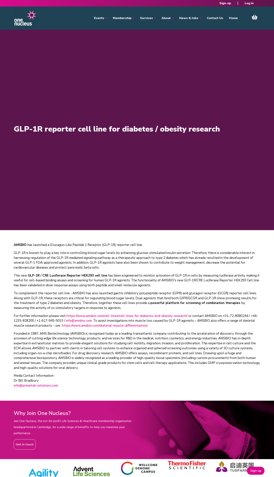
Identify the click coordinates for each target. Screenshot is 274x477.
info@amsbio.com (79, 320)
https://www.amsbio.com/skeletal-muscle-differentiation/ (105, 325)
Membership (122, 18)
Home (233, 18)
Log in (249, 3)
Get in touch (24, 444)
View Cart (254, 17)
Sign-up (225, 3)
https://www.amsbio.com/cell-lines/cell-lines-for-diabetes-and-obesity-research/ (127, 316)
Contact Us (215, 18)
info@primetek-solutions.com (36, 385)
